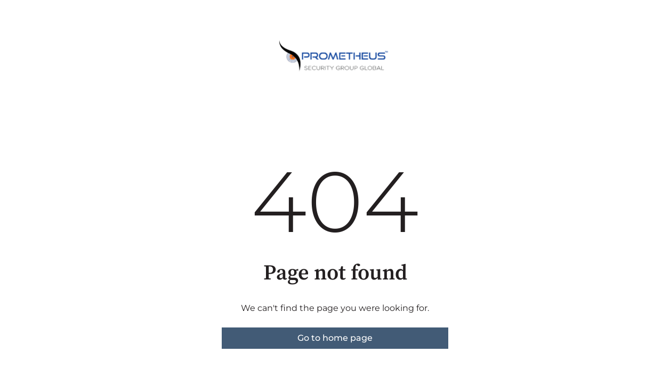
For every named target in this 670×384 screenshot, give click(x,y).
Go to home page (335, 338)
